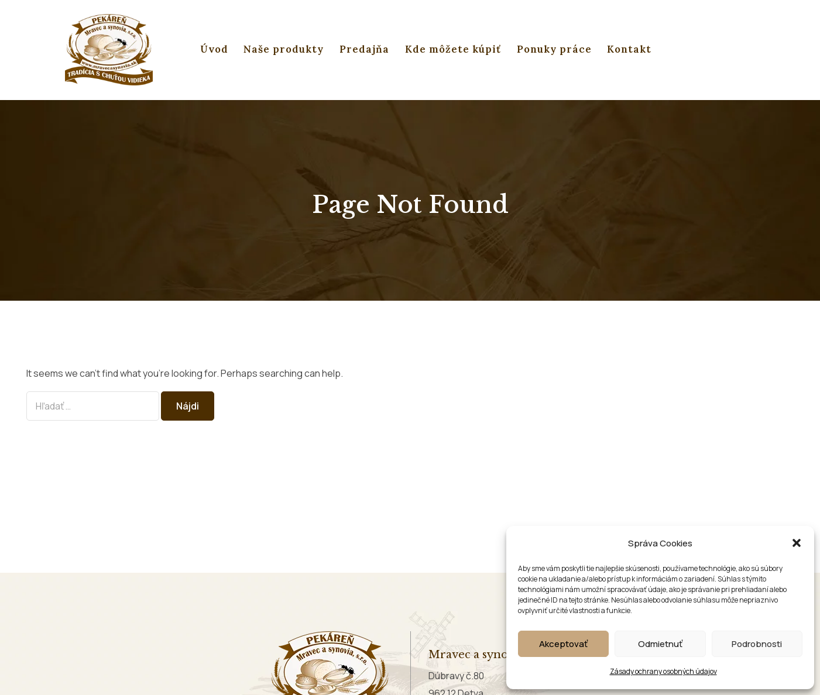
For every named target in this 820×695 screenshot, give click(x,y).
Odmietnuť (660, 644)
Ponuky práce (554, 49)
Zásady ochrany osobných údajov (663, 671)
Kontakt (629, 49)
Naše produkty (283, 49)
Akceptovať (563, 644)
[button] (796, 543)
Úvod (214, 49)
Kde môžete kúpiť (453, 49)
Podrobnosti (757, 644)
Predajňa (364, 49)
